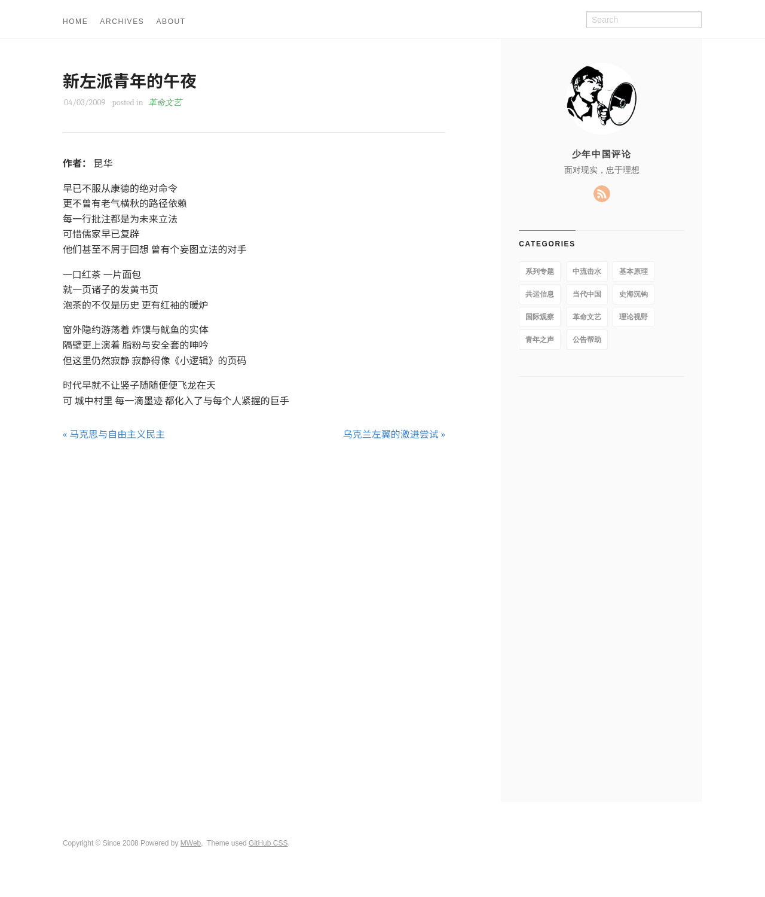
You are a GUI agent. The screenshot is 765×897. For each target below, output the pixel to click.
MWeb (190, 843)
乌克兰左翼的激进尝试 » (394, 433)
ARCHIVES (122, 21)
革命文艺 (165, 102)
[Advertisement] (254, 487)
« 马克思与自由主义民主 (114, 433)
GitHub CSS (268, 843)
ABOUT (170, 21)
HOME (75, 21)
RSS (601, 193)
